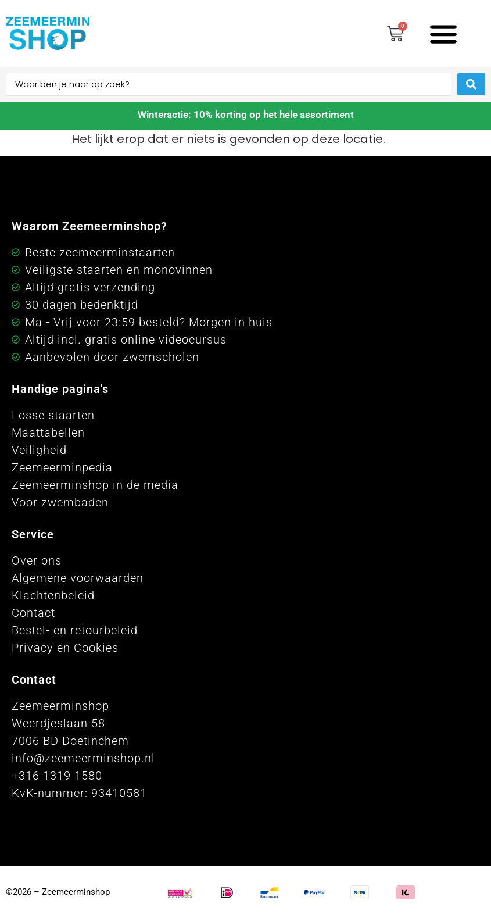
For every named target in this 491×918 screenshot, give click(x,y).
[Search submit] (471, 84)
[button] (443, 33)
